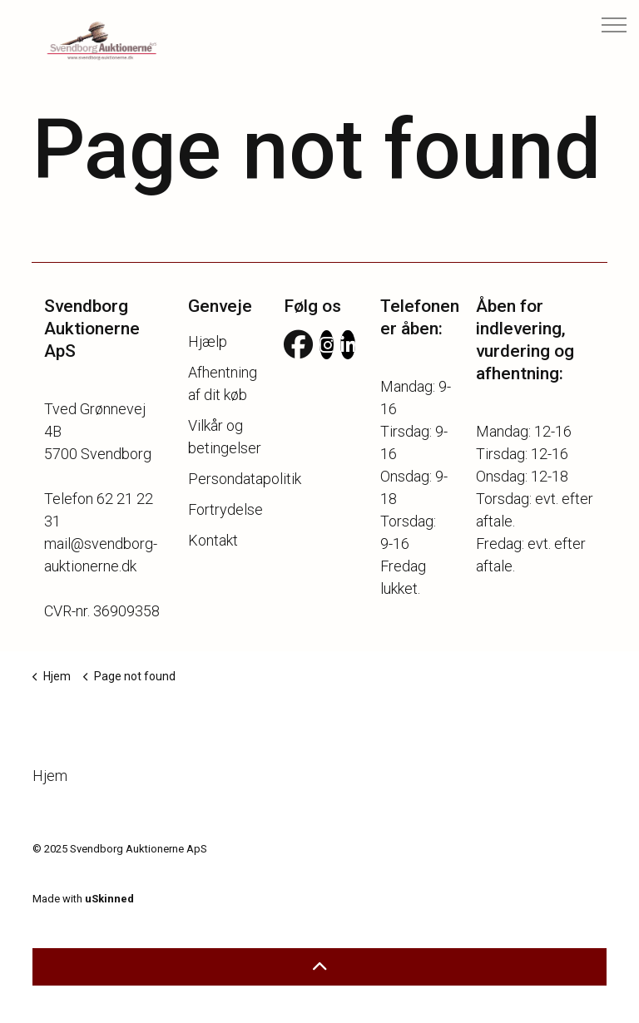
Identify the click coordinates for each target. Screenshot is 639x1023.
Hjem (58, 775)
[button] (319, 967)
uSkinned (109, 898)
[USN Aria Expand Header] (614, 25)
